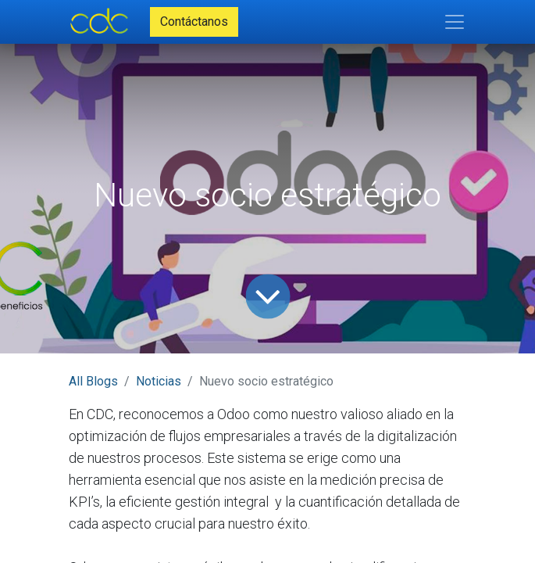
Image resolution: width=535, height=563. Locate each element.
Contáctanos (194, 21)
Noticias (158, 381)
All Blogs (93, 381)
